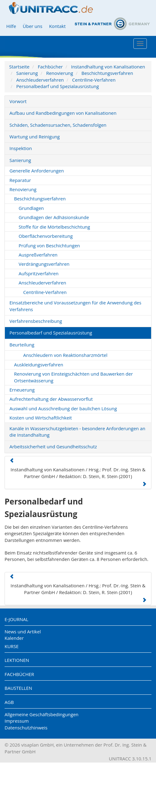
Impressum (17, 721)
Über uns (32, 26)
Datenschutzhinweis (26, 727)
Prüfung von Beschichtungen (49, 245)
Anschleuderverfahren (40, 80)
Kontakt (57, 26)
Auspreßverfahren (38, 255)
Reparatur (20, 180)
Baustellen (18, 688)
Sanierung (27, 73)
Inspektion (20, 148)
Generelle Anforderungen (36, 171)
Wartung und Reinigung (34, 136)
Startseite (19, 67)
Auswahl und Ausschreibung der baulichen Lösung (63, 408)
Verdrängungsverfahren (44, 264)
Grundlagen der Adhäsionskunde (54, 217)
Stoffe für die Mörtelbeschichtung (54, 227)
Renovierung (59, 73)
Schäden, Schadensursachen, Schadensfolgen (58, 125)
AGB (9, 702)
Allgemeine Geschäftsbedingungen (41, 714)
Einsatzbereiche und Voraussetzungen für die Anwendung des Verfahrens (75, 305)
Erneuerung (21, 390)
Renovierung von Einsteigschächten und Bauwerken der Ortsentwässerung (73, 377)
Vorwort (18, 101)
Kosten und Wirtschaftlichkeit (40, 418)
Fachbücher (50, 67)
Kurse (12, 646)
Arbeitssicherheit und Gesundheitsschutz (53, 446)
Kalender (14, 638)
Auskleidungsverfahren (38, 364)
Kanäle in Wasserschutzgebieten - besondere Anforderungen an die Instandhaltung (77, 431)
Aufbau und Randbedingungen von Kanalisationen (62, 113)
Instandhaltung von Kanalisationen (108, 67)
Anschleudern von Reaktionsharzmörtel (65, 355)
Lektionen (17, 660)
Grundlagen (31, 208)
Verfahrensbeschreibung (35, 321)
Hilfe (11, 26)
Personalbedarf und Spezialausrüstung (57, 86)
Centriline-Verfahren (93, 80)
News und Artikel (23, 631)
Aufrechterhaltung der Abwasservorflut (51, 399)
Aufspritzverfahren (39, 273)
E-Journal (16, 619)
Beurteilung (21, 345)
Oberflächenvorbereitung (46, 236)
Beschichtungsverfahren (107, 73)
